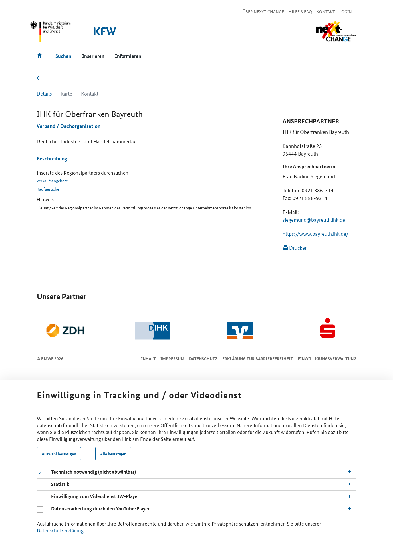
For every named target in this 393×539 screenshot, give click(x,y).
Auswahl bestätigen (59, 454)
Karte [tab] (66, 93)
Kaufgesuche (48, 189)
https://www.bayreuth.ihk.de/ (315, 233)
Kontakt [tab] (89, 93)
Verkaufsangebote (52, 180)
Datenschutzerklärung (60, 530)
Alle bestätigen (113, 454)
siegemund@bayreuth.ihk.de (314, 219)
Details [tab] (44, 93)
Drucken (295, 247)
